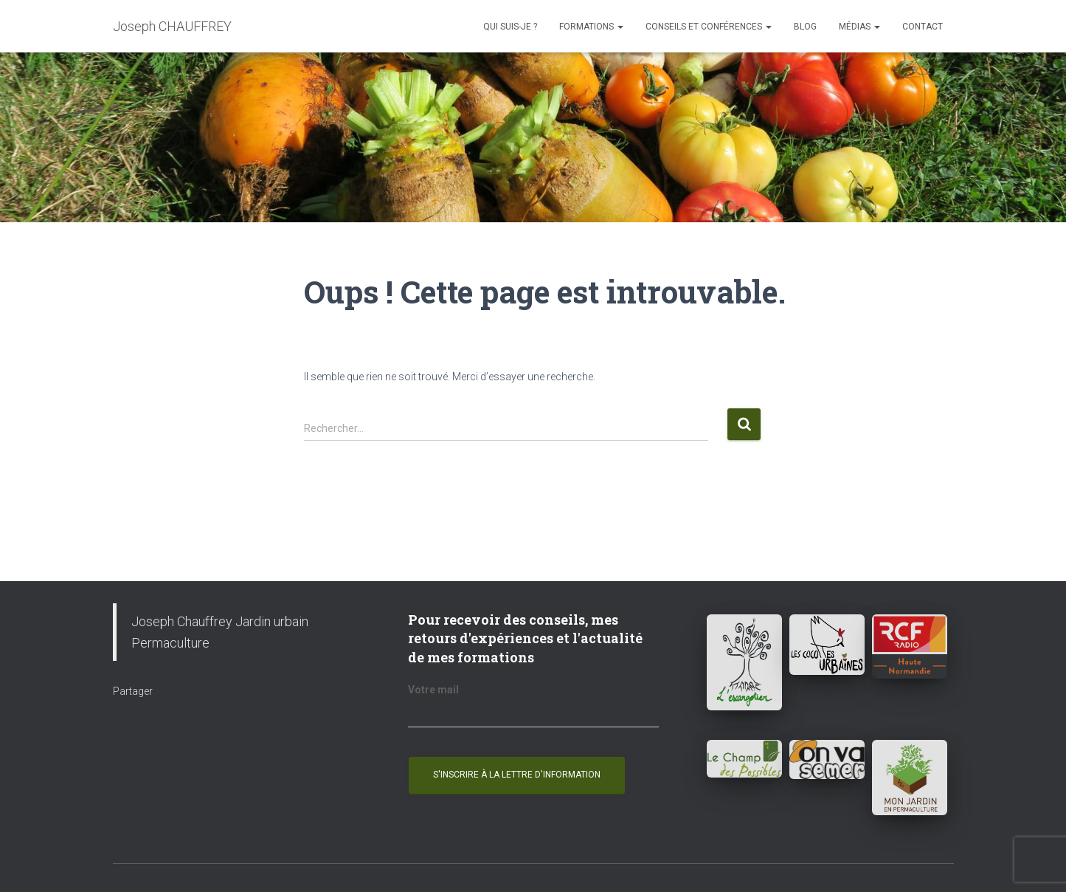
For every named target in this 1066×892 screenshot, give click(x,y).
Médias (859, 26)
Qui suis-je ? (510, 26)
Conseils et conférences (709, 26)
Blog (805, 26)
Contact (922, 26)
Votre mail (433, 690)
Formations (591, 26)
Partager (133, 691)
